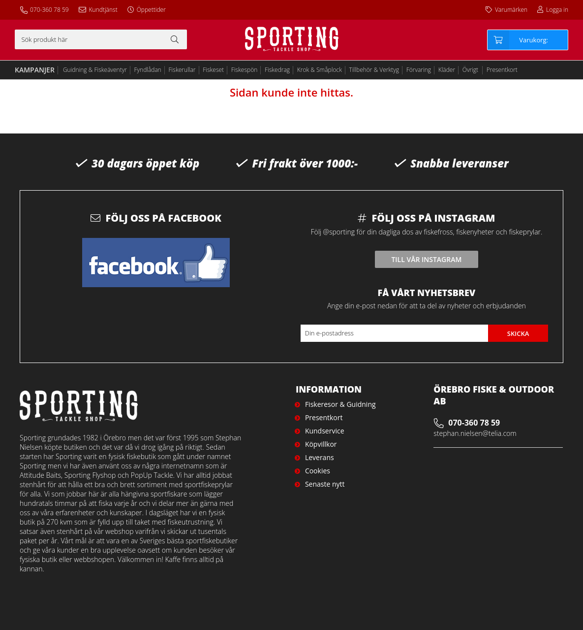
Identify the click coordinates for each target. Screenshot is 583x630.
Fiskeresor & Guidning (340, 404)
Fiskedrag (277, 70)
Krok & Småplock (319, 70)
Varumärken (511, 9)
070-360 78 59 (49, 9)
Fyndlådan (147, 70)
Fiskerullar (182, 70)
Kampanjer (35, 69)
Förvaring (418, 70)
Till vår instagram (426, 259)
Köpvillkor (321, 444)
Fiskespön (244, 70)
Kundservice (324, 430)
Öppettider (151, 9)
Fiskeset (213, 70)
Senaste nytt (325, 484)
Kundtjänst (103, 9)
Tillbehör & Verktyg (374, 70)
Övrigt (470, 70)
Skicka (518, 333)
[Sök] (101, 39)
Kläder (446, 70)
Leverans (319, 457)
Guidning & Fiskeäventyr (95, 70)
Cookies (317, 470)
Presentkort (502, 70)
